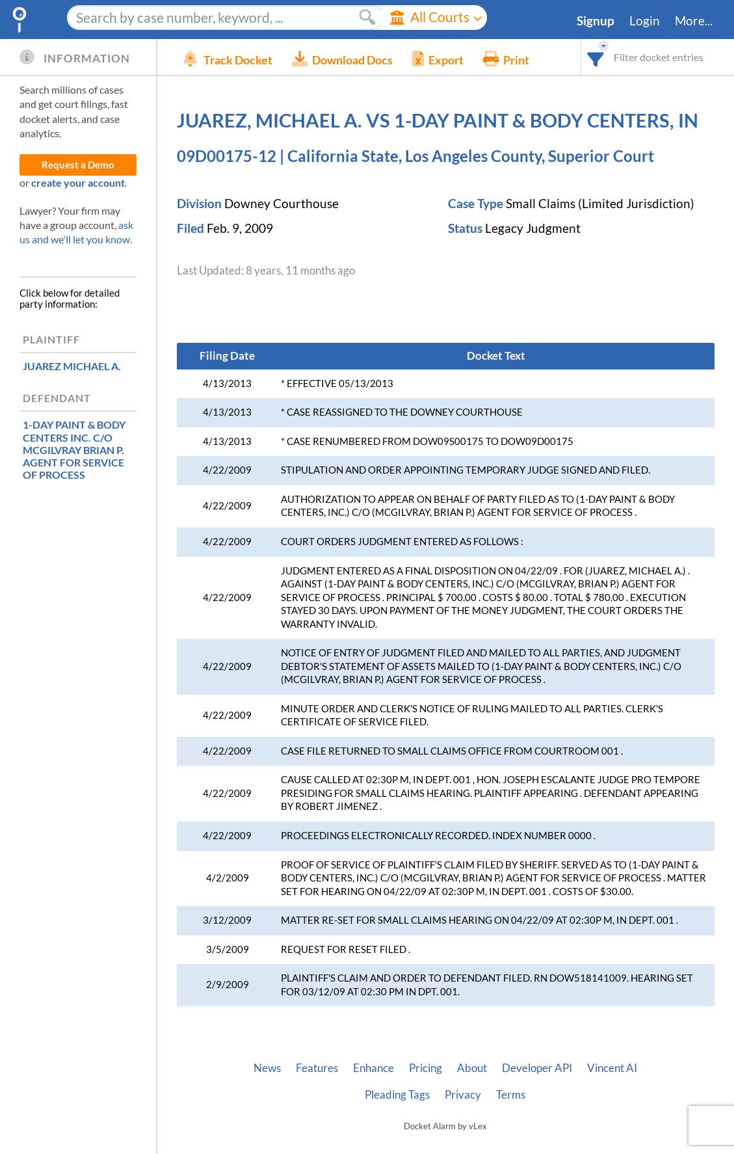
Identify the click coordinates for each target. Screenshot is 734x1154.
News (267, 1068)
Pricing (425, 1068)
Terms (510, 1094)
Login (644, 21)
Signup (595, 21)
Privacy (463, 1094)
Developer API (537, 1068)
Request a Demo (78, 164)
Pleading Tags (397, 1094)
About (472, 1068)
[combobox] (596, 57)
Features (317, 1068)
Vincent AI (612, 1068)
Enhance (373, 1068)
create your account (78, 182)
